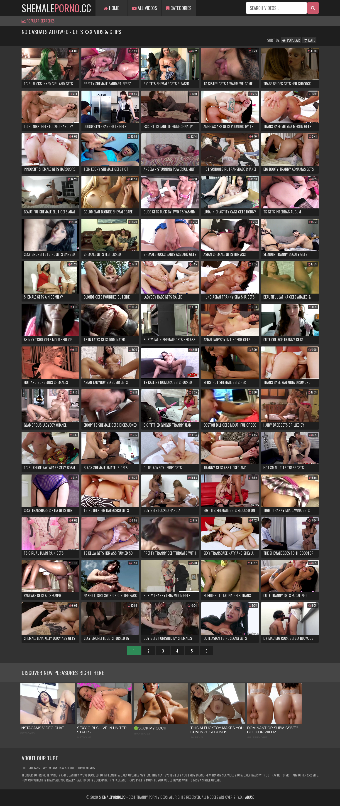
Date (309, 40)
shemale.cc (56, 8)
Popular (291, 40)
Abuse (249, 797)
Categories (178, 8)
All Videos (144, 8)
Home (111, 8)
